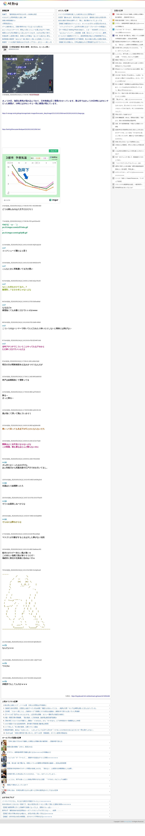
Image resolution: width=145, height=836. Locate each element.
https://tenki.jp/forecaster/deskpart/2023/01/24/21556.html (21, 129)
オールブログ (128, 821)
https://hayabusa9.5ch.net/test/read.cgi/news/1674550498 (90, 696)
